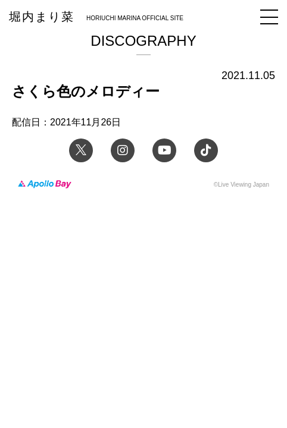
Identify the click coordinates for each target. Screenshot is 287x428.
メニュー (269, 17)
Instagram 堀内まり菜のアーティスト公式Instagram (123, 150)
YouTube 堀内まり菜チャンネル (164, 150)
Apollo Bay (44, 184)
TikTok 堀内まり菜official (206, 150)
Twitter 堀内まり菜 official (81, 150)
